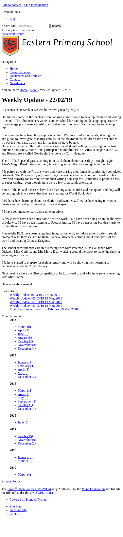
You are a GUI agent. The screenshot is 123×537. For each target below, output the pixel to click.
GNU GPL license (42, 492)
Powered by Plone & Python (28, 499)
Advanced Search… (15, 34)
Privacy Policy (11, 481)
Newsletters (17, 83)
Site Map (15, 506)
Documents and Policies (25, 76)
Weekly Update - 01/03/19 (36, 302)
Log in (14, 18)
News (33, 90)
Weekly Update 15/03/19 (35, 294)
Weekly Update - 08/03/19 (36, 298)
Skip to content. (12, 5)
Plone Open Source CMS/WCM (29, 489)
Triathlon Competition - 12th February (44, 309)
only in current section (21, 30)
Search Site (9, 25)
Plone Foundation (93, 489)
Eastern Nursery (20, 72)
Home (14, 68)
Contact (15, 79)
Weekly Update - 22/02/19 (36, 305)
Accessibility (18, 510)
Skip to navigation (36, 5)
